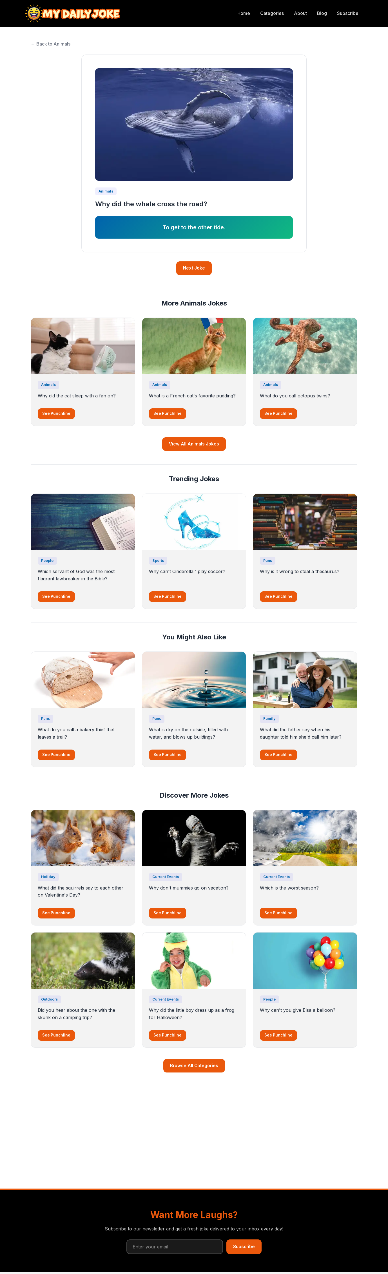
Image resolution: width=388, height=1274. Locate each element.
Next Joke (194, 268)
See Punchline (56, 413)
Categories (272, 13)
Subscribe (347, 13)
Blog (322, 13)
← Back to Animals (50, 44)
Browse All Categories (194, 1065)
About (300, 13)
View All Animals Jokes (194, 444)
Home (243, 13)
